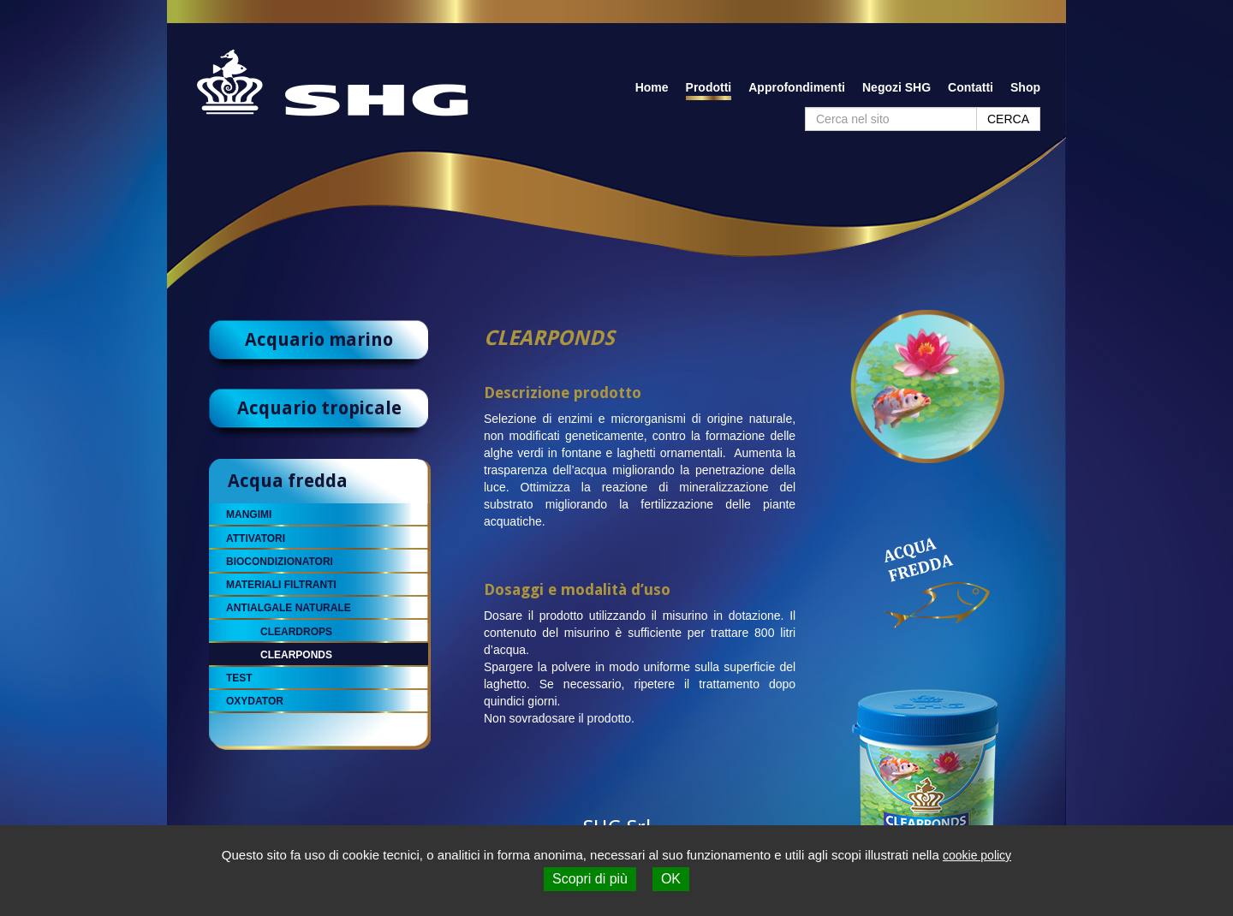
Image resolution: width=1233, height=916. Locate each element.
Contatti (970, 87)
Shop (1025, 87)
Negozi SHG (896, 87)
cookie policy (977, 855)
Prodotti (709, 87)
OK (671, 878)
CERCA (1008, 119)
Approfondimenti (796, 87)
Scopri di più (590, 878)
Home (652, 87)
